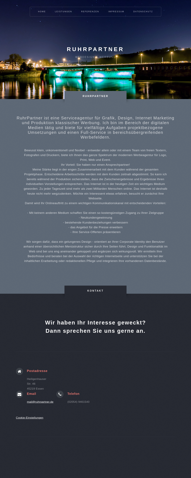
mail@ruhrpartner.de (40, 401)
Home (42, 11)
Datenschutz (143, 11)
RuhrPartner (95, 49)
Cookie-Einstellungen (29, 417)
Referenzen (90, 11)
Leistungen (63, 11)
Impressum (116, 11)
